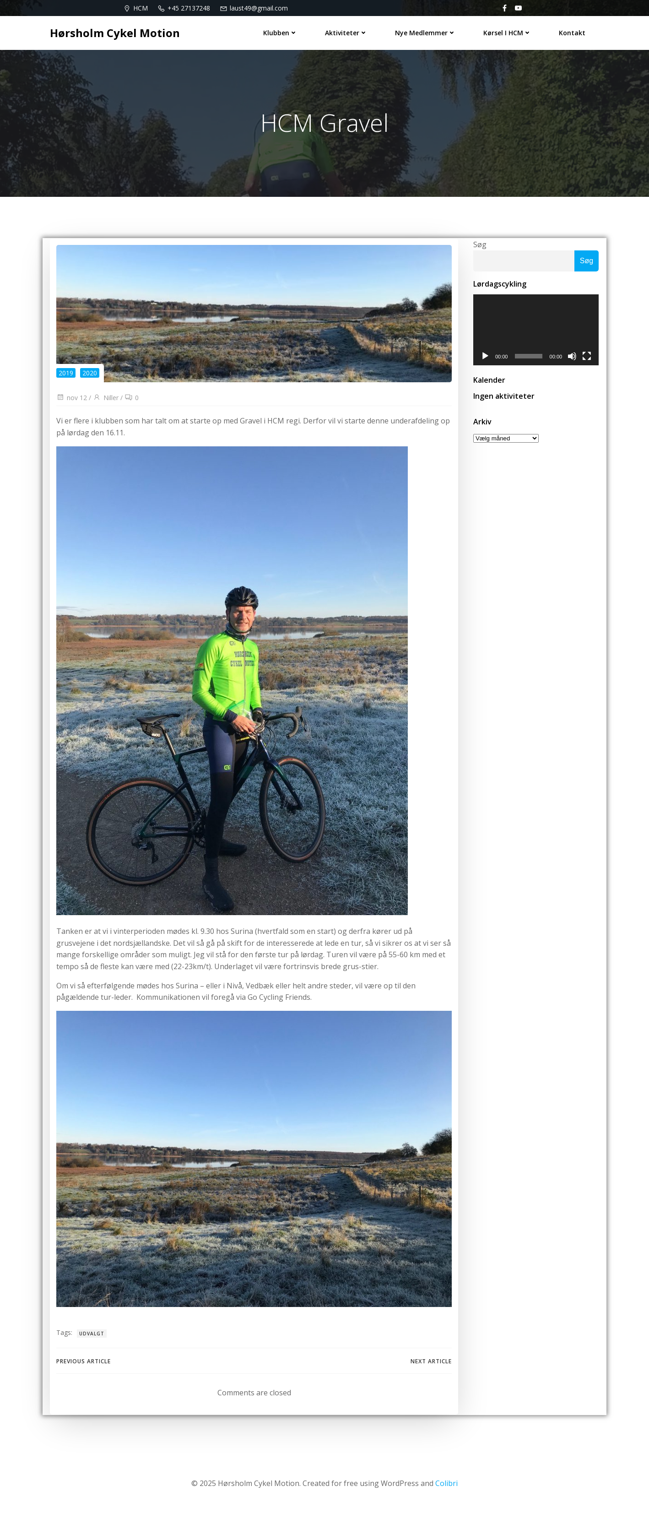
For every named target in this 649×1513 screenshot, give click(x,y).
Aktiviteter (346, 32)
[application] (536, 331)
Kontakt (572, 32)
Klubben (281, 32)
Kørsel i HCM (508, 32)
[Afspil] (484, 358)
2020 (89, 374)
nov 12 (71, 399)
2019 (66, 374)
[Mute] (573, 358)
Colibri (446, 1485)
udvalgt (91, 1335)
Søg (479, 245)
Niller (106, 399)
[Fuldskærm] (587, 358)
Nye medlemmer (425, 32)
